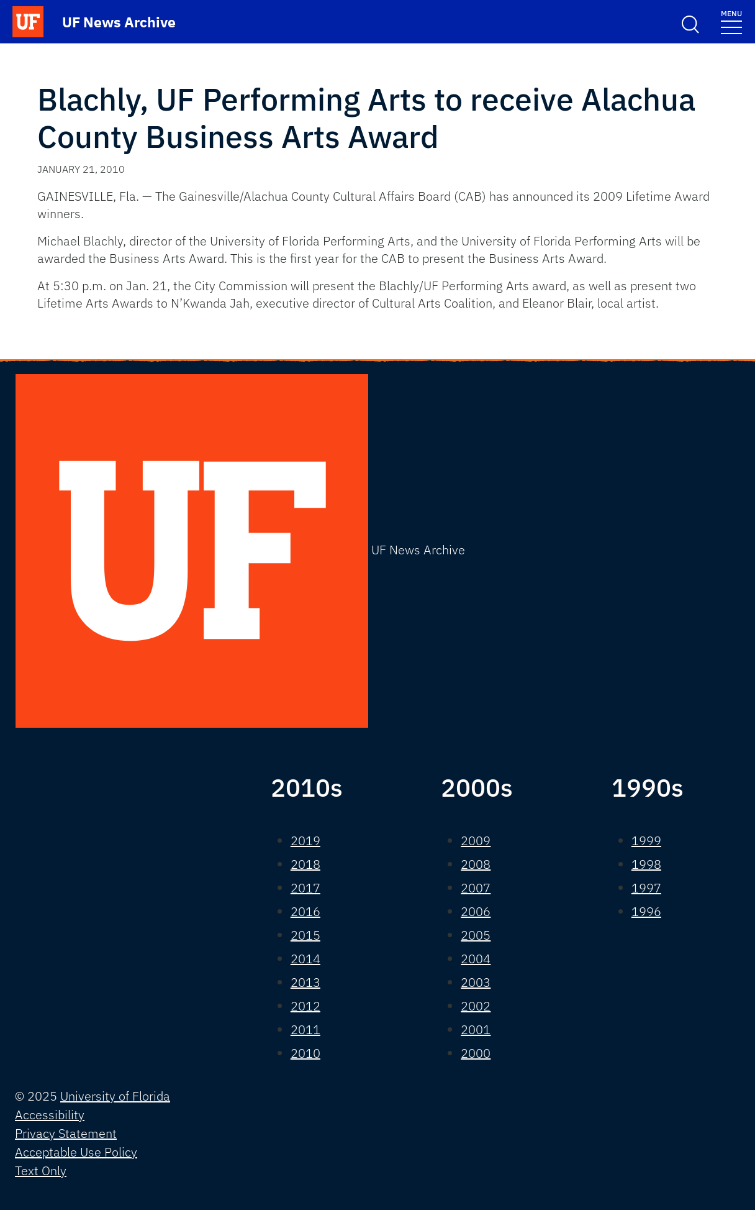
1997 (646, 887)
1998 (646, 864)
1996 (646, 911)
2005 (476, 935)
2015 (305, 935)
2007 (476, 887)
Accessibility (49, 1114)
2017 (305, 887)
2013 (305, 982)
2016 (305, 911)
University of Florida (115, 1096)
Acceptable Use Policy (76, 1152)
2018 (305, 864)
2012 (305, 1005)
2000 (476, 1053)
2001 (476, 1029)
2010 (305, 1053)
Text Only (40, 1170)
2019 (305, 840)
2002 (476, 1005)
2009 (476, 840)
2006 (476, 911)
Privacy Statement (66, 1133)
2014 (305, 958)
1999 (646, 840)
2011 (305, 1029)
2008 (476, 864)
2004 (476, 958)
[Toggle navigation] (731, 21)
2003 (476, 982)
